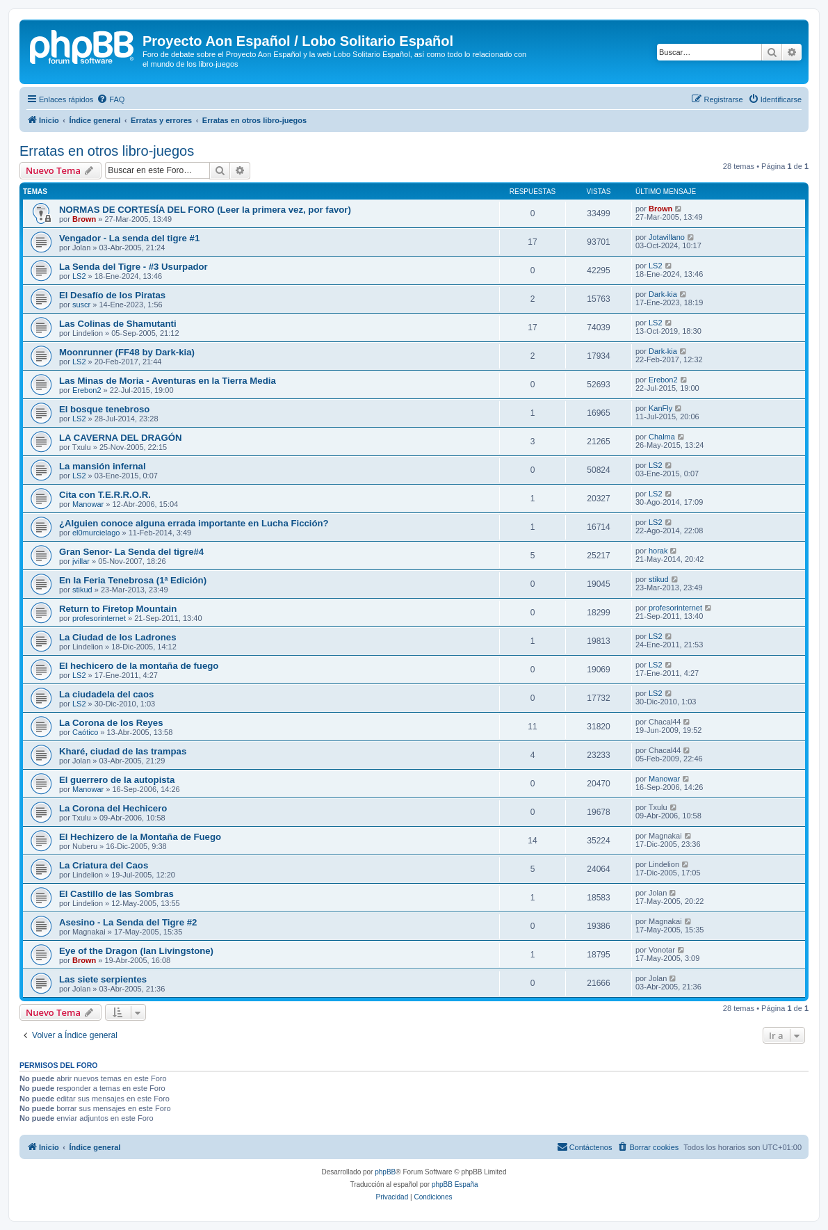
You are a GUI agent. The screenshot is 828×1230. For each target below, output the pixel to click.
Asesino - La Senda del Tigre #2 (128, 922)
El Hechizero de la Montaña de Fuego (140, 837)
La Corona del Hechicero (113, 808)
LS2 (79, 276)
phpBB (385, 1172)
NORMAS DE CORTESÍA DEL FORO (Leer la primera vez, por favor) (205, 209)
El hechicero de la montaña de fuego (138, 666)
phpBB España (455, 1184)
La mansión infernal (102, 466)
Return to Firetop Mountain (118, 609)
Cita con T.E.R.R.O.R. (105, 494)
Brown (84, 219)
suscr (81, 304)
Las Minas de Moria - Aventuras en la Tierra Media (167, 380)
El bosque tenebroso (104, 409)
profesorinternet (99, 618)
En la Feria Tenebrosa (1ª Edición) (132, 580)
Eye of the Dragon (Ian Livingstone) (136, 951)
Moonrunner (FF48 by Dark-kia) (127, 352)
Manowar (88, 504)
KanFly (660, 408)
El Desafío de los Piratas (112, 295)
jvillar (81, 561)
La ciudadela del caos (106, 694)
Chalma (662, 436)
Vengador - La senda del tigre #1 (129, 238)
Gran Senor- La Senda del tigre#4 (131, 552)
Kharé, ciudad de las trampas (122, 751)
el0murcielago (96, 532)
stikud (82, 589)
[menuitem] (110, 99)
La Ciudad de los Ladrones (118, 637)
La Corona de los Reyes (111, 723)
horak (658, 551)
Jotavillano (667, 237)
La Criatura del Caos (103, 865)
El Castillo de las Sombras (116, 894)
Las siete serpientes (103, 979)
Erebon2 (87, 390)
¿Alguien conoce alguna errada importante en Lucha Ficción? (194, 523)
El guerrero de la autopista (116, 780)
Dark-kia (663, 294)
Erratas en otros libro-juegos (106, 151)
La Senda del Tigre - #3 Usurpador (133, 266)
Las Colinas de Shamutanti (118, 323)
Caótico (85, 732)
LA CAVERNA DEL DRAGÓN (120, 437)
